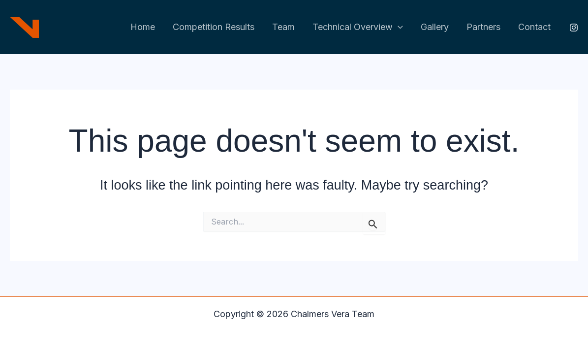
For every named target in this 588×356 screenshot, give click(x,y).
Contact (534, 27)
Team (283, 27)
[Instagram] (573, 27)
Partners (483, 27)
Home (142, 27)
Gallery (435, 27)
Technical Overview (357, 27)
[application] (398, 27)
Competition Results (213, 27)
